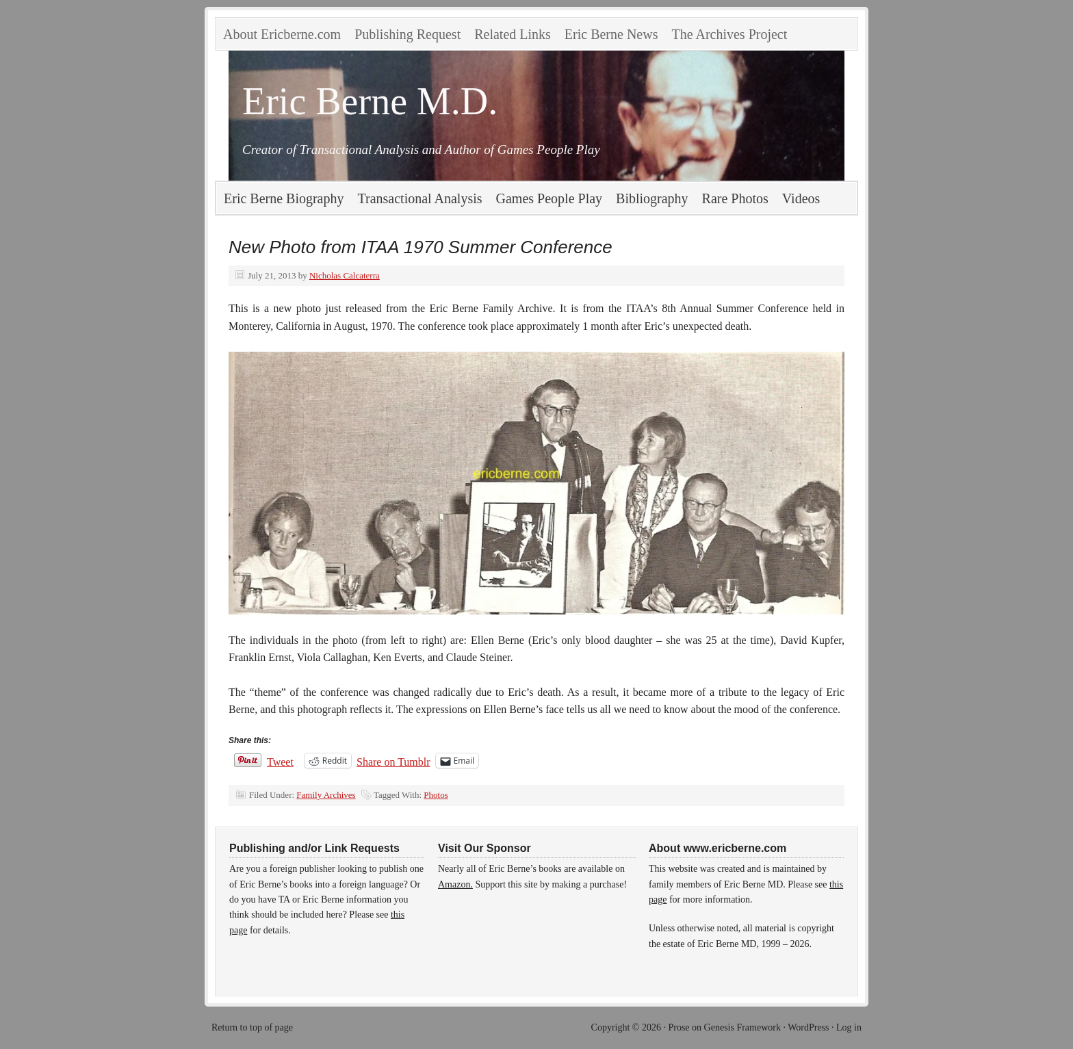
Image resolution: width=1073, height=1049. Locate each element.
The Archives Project (729, 34)
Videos (801, 198)
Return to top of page (252, 1027)
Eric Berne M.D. (369, 101)
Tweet (280, 761)
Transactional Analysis (420, 198)
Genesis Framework (742, 1027)
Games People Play (549, 198)
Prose (678, 1027)
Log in (849, 1027)
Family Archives (325, 795)
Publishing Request (407, 34)
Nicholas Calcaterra (344, 275)
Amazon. (455, 884)
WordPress (808, 1027)
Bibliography (652, 198)
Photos (436, 795)
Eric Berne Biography (284, 198)
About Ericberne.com (282, 34)
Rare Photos (735, 198)
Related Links (512, 34)
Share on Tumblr (393, 761)
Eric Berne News (611, 34)
